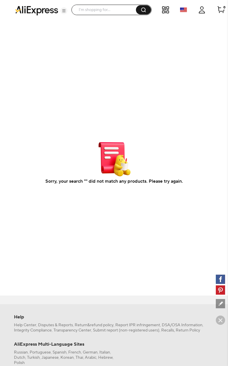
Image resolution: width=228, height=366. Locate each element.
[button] (63, 10)
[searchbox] (106, 10)
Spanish (60, 352)
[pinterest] (220, 290)
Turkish (33, 357)
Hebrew (105, 357)
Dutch (19, 357)
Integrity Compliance (33, 330)
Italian (104, 352)
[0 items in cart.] (221, 10)
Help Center (25, 325)
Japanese (50, 357)
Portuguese (40, 352)
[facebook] (220, 279)
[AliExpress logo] (36, 10)
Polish (19, 362)
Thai (79, 357)
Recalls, (168, 330)
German (90, 352)
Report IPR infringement (137, 325)
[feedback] (220, 303)
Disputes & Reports (55, 325)
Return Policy (188, 330)
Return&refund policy (94, 325)
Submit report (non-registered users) (126, 330)
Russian (21, 352)
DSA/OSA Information (182, 325)
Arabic (90, 357)
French (74, 352)
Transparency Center (72, 330)
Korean (67, 357)
